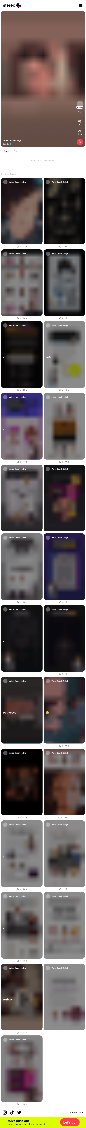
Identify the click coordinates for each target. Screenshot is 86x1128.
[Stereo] (12, 5)
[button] (70, 1122)
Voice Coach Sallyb (12, 140)
